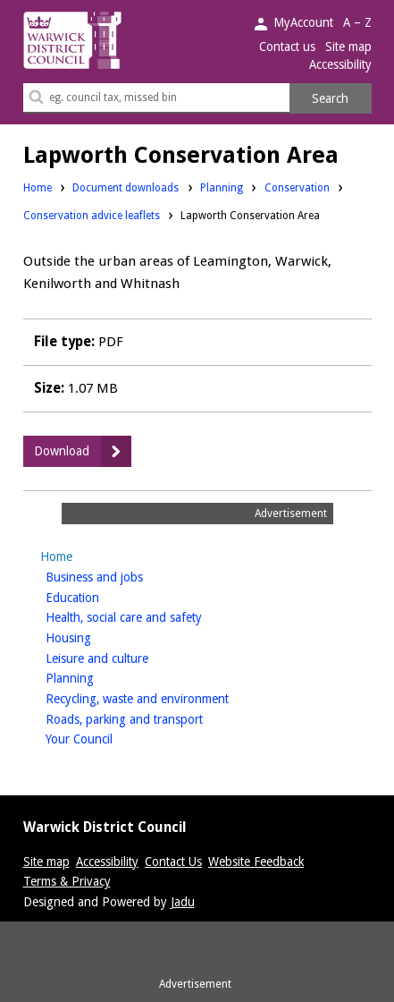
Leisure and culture (125, 657)
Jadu (183, 902)
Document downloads (125, 188)
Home (37, 188)
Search (330, 98)
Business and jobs (122, 575)
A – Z (357, 22)
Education (100, 596)
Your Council (107, 737)
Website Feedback (256, 861)
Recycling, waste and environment (165, 697)
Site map (348, 46)
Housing (96, 636)
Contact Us (173, 861)
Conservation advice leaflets (91, 215)
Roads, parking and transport (152, 717)
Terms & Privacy (67, 881)
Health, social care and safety (152, 615)
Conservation (297, 187)
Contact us (287, 46)
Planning (221, 187)
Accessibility (340, 64)
